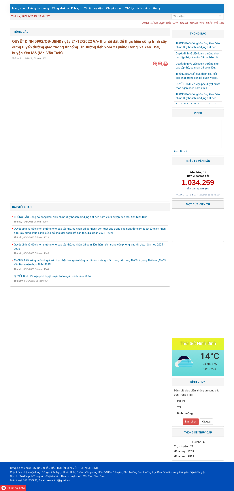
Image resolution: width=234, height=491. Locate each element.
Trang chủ (18, 8)
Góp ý (157, 8)
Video (198, 113)
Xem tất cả (180, 151)
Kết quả (206, 421)
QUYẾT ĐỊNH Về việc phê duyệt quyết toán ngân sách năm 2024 (52, 276)
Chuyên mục (114, 8)
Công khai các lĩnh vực (66, 8)
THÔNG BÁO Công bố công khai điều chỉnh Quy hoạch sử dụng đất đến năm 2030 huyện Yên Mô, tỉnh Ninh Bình (80, 217)
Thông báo (198, 33)
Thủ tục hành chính (137, 8)
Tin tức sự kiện (93, 8)
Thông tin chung (38, 8)
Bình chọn (191, 421)
